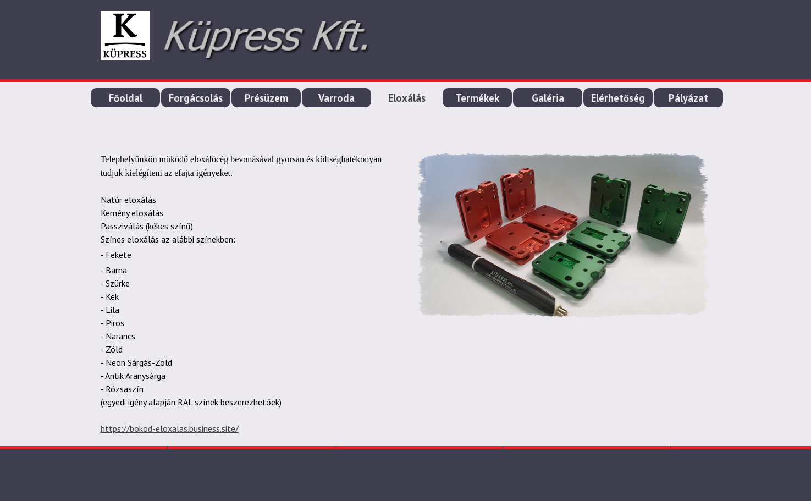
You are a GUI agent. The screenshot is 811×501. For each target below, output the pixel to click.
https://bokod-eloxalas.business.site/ (170, 428)
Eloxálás (407, 97)
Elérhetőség (618, 97)
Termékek (477, 97)
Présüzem (266, 97)
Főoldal (125, 97)
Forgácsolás (196, 97)
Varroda (336, 97)
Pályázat (688, 97)
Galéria (548, 97)
